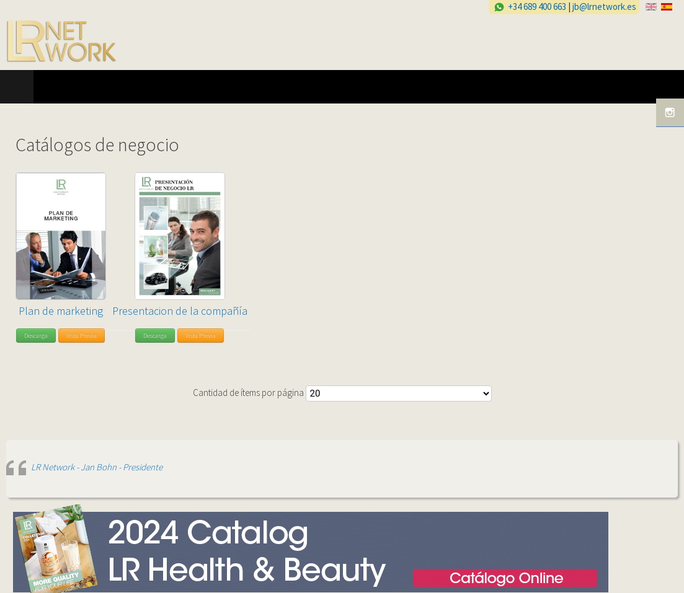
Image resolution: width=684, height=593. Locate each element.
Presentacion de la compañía (179, 311)
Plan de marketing (61, 311)
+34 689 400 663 (537, 6)
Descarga (36, 336)
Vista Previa (81, 336)
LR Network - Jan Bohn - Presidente (96, 467)
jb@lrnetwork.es (604, 6)
